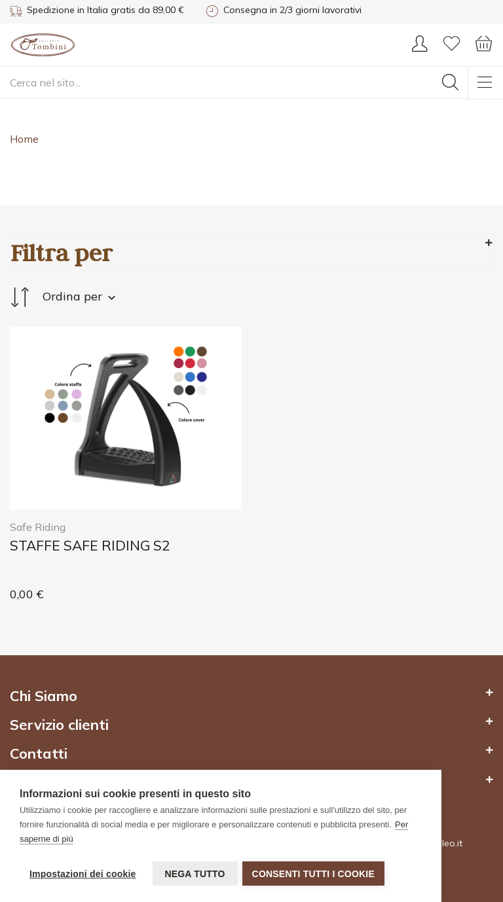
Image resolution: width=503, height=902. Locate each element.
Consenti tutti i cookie (315, 874)
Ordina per (62, 297)
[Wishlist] (451, 48)
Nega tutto (194, 874)
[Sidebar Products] (251, 252)
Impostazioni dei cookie (82, 874)
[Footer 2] (251, 702)
